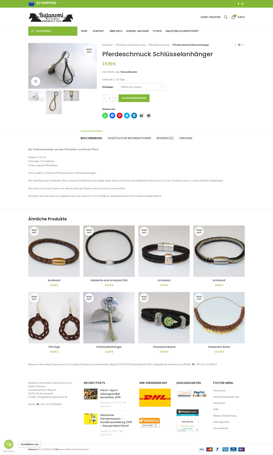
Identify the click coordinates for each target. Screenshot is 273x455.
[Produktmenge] (109, 98)
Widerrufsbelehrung (224, 415)
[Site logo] (51, 16)
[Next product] (243, 45)
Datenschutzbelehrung (226, 396)
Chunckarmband (164, 347)
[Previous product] (235, 45)
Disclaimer (219, 402)
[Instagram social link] (242, 3)
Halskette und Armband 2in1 (109, 280)
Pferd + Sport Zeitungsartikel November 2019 (110, 393)
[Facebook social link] (238, 3)
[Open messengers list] (8, 444)
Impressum (219, 390)
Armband (54, 280)
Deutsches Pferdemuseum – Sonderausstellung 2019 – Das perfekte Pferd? (116, 420)
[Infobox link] (42, 4)
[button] (62, 66)
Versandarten (220, 428)
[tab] (91, 136)
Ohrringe (54, 347)
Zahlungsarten (221, 421)
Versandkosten (128, 71)
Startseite (107, 44)
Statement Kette (219, 347)
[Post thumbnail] (90, 398)
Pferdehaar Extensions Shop (131, 44)
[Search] (226, 17)
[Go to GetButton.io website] (9, 451)
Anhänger (107, 86)
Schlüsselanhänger (109, 347)
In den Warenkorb (134, 98)
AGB (215, 409)
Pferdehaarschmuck (159, 44)
